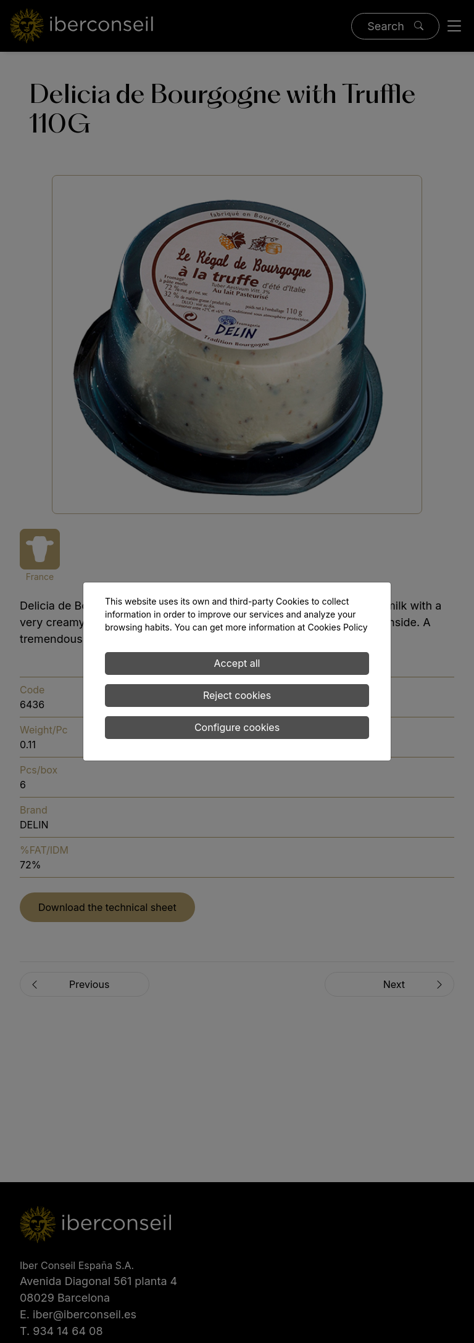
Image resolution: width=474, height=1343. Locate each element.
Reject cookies (237, 695)
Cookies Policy (337, 627)
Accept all (237, 663)
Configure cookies (237, 727)
